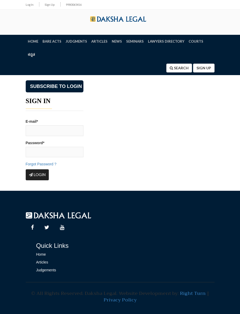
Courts (196, 41)
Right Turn (193, 293)
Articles (42, 262)
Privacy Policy (120, 300)
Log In (30, 4)
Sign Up (50, 4)
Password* (35, 143)
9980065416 (74, 4)
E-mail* (32, 121)
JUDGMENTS (76, 41)
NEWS (117, 41)
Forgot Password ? (41, 164)
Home (41, 254)
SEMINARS (135, 41)
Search (179, 68)
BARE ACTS (51, 41)
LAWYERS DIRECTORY (166, 41)
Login (37, 174)
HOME (33, 41)
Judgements (46, 270)
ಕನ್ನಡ (31, 54)
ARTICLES (99, 41)
